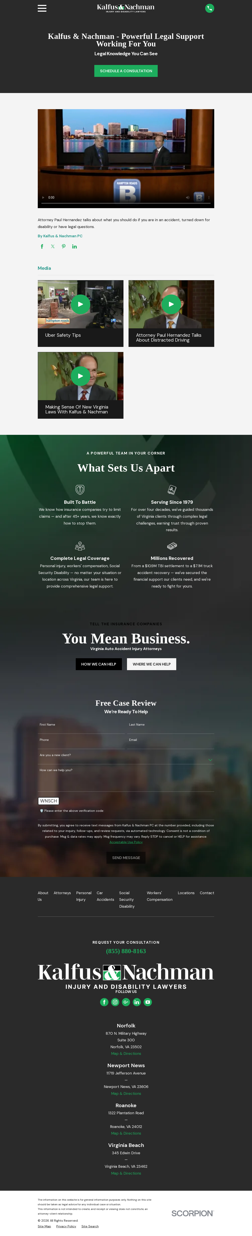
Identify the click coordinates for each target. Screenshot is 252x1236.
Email (133, 740)
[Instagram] (115, 1002)
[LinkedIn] (137, 1002)
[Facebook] (104, 1002)
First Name (47, 724)
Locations (186, 892)
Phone (44, 740)
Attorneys (62, 892)
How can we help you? (56, 770)
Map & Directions (126, 1053)
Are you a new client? (55, 755)
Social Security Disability (127, 899)
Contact (207, 892)
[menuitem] (44, 1226)
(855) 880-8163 (126, 951)
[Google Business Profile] (126, 1002)
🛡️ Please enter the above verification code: (72, 811)
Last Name (137, 724)
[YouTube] (148, 1002)
